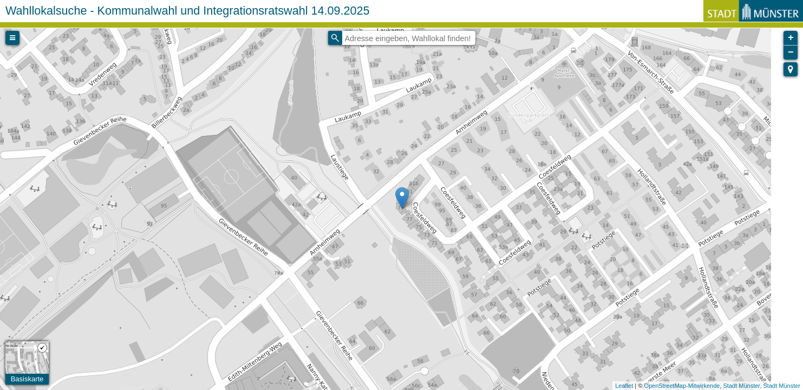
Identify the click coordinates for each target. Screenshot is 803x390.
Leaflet (624, 385)
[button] (791, 69)
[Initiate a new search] (335, 38)
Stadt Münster (741, 385)
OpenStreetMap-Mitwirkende (682, 385)
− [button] (791, 52)
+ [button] (791, 37)
